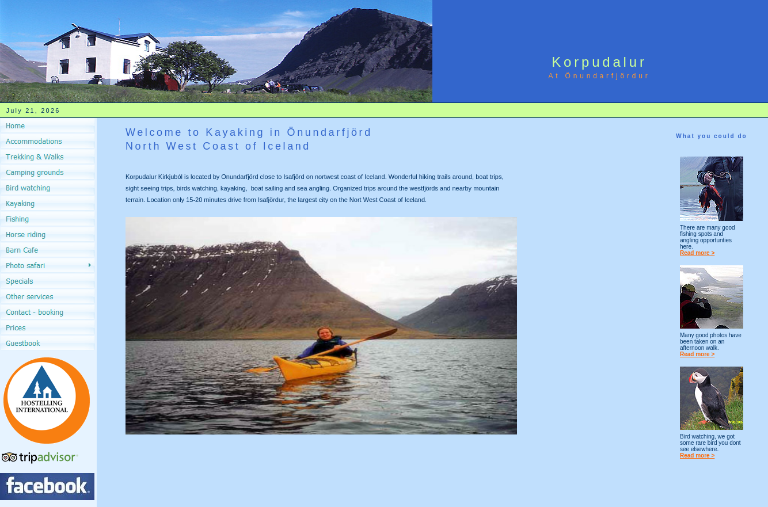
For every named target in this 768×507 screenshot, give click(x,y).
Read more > (697, 253)
